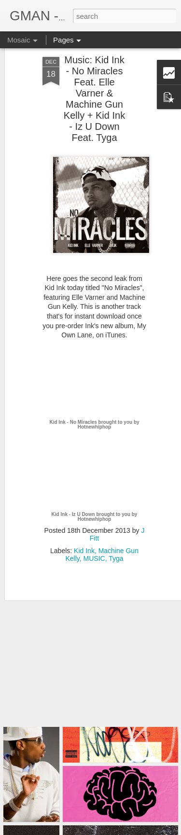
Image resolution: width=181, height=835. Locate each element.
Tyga (116, 531)
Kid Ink (84, 523)
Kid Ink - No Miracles (73, 394)
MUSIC (94, 531)
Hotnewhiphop (94, 399)
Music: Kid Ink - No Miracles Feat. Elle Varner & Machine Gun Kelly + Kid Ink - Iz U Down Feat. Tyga (94, 71)
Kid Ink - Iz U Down (73, 486)
